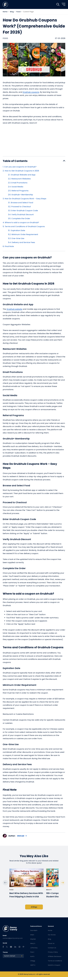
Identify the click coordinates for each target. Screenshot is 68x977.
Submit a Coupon (54, 965)
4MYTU (32, 965)
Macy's (32, 943)
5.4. (21, 242)
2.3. (17, 182)
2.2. (19, 178)
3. (25, 198)
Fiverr (32, 952)
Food (18, 12)
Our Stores (52, 935)
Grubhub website (14, 309)
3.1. (20, 202)
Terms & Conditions (55, 961)
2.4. (15, 186)
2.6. (20, 194)
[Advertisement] (34, 139)
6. (8, 246)
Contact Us (52, 948)
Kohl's (32, 956)
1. (19, 167)
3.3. (23, 210)
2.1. (21, 174)
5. (24, 226)
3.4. (21, 214)
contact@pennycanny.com (13, 938)
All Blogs (34, 907)
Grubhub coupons (31, 92)
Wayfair (33, 939)
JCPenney (34, 948)
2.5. (18, 190)
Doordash (33, 930)
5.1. (16, 230)
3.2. (19, 206)
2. (21, 170)
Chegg (32, 961)
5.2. (23, 234)
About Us (51, 943)
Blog (12, 12)
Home (5, 12)
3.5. (19, 218)
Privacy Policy (53, 952)
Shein (32, 935)
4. (21, 222)
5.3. (16, 238)
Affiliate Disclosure (54, 956)
